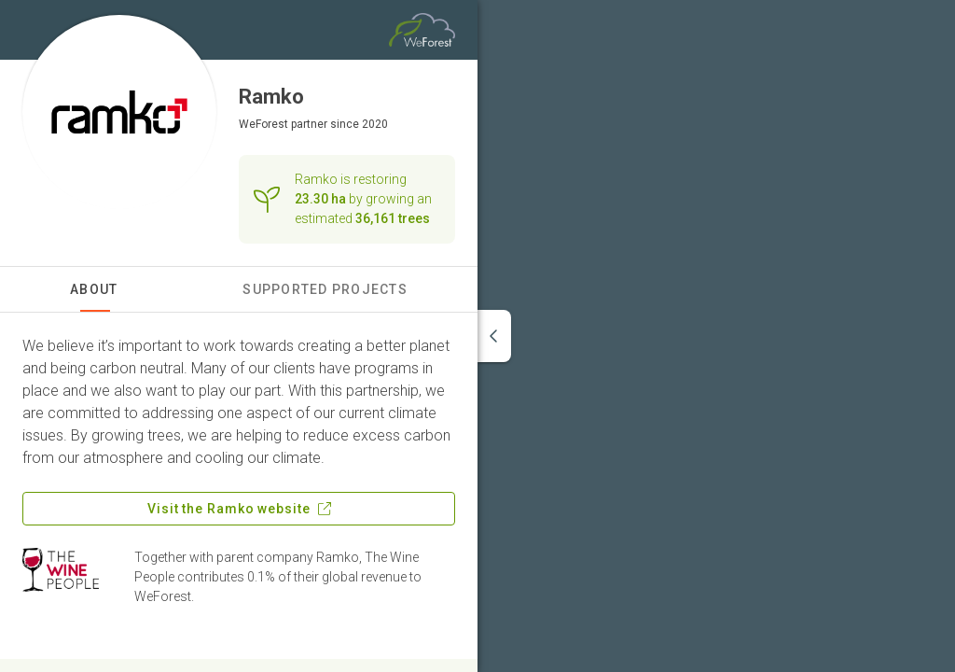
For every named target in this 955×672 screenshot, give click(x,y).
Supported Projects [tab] (325, 289)
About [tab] (94, 289)
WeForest (263, 124)
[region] (716, 336)
